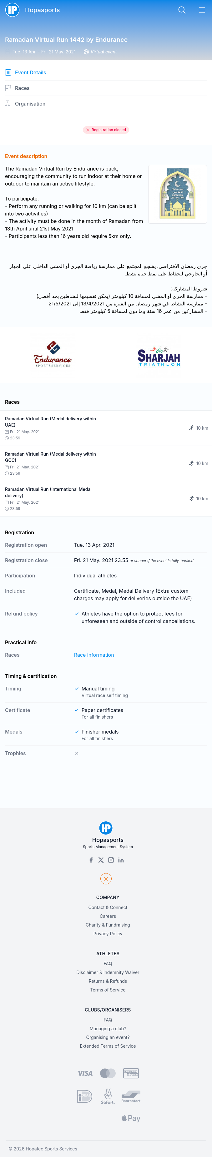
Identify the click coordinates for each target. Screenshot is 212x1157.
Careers (108, 916)
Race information (94, 655)
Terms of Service (108, 989)
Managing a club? (108, 1028)
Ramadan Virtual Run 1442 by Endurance (66, 39)
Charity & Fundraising (108, 924)
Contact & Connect (108, 907)
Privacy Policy (108, 933)
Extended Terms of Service (108, 1046)
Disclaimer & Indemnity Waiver (108, 972)
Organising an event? (107, 1037)
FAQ (108, 963)
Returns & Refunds (108, 981)
